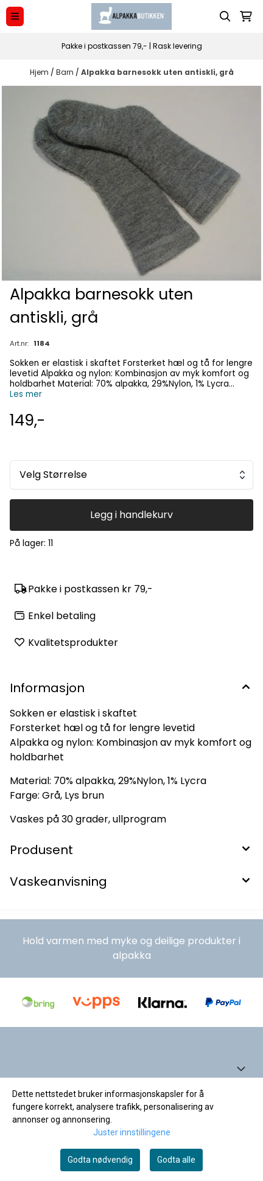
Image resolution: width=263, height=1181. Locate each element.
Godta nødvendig (100, 1160)
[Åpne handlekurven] (246, 16)
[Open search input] (225, 16)
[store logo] (131, 16)
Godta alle (176, 1160)
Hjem (40, 72)
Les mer (26, 394)
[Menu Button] (15, 16)
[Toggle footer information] (243, 1068)
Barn (65, 72)
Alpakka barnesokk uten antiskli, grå (157, 72)
